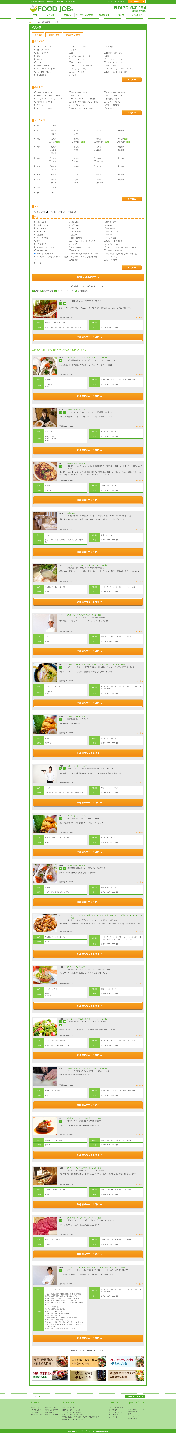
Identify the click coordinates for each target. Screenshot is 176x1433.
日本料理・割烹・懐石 (58, 587)
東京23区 (48, 490)
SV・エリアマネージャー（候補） (123, 939)
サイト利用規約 (114, 1414)
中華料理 (48, 485)
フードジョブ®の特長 (116, 1408)
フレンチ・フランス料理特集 (71, 1412)
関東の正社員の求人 (51, 1410)
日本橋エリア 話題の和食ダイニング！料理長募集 (85, 1171)
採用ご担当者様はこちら (136, 1409)
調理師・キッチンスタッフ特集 (72, 1419)
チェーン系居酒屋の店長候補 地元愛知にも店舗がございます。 (89, 1071)
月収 (54, 212)
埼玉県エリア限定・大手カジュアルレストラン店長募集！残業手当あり (92, 920)
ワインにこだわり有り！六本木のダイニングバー (84, 301)
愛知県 (47, 1095)
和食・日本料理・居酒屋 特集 (72, 1414)
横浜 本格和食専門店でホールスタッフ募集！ (84, 818)
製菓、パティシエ (106, 535)
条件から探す (35, 1408)
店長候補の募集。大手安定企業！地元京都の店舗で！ (86, 568)
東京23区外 (48, 743)
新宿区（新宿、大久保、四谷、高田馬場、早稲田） (60, 1328)
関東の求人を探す (51, 1408)
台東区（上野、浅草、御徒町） (54, 1311)
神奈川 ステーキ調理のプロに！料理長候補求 (84, 1121)
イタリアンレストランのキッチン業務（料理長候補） (86, 617)
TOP (33, 22)
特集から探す (35, 1412)
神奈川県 (48, 1145)
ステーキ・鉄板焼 (57, 1140)
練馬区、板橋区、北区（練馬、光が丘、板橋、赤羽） (61, 1296)
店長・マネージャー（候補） (127, 379)
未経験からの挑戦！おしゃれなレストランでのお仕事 (86, 1021)
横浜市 (47, 440)
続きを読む (139, 317)
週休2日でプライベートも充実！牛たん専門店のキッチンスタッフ (90, 1220)
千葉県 (47, 993)
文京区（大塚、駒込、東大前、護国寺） (57, 1313)
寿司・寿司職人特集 (69, 1408)
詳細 (126, 139)
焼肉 (46, 1239)
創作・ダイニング (50, 322)
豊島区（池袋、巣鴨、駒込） (54, 1315)
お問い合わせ (132, 1419)
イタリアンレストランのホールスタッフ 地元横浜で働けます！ (89, 412)
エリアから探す (36, 1410)
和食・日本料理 (50, 837)
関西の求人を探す (51, 1412)
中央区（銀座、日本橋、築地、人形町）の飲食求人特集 (80, 1417)
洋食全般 (48, 379)
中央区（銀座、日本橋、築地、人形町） (57, 892)
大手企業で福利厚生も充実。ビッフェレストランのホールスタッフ (91, 360)
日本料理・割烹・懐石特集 (71, 1410)
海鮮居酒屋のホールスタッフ (77, 719)
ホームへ (33, 1396)
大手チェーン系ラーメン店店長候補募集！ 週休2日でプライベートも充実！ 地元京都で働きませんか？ (104, 667)
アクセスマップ (133, 1416)
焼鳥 (58, 1090)
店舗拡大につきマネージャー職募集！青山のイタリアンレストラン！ (92, 769)
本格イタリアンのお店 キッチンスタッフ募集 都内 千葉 (88, 970)
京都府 (47, 591)
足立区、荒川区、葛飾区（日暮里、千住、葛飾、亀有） (62, 1300)
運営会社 (131, 1414)
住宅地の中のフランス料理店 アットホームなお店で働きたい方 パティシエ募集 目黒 (99, 516)
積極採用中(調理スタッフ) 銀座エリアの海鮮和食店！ (87, 868)
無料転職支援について (135, 1412)
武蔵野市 (48, 1244)
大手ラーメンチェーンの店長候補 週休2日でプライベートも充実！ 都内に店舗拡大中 (97, 1270)
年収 (37, 212)
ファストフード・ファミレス (60, 937)
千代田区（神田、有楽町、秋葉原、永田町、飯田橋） (61, 1317)
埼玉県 (47, 941)
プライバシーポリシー (116, 1412)
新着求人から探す (36, 1414)
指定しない (73, 212)
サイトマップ (119, 2)
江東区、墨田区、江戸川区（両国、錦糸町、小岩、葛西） (62, 1298)
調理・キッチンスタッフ (108, 485)
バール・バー (61, 322)
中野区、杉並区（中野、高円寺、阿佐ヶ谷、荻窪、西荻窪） (63, 1294)
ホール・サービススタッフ (109, 379)
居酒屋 (47, 738)
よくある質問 (107, 2)
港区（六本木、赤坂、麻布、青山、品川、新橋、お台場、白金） (64, 327)
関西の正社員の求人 (51, 1414)
